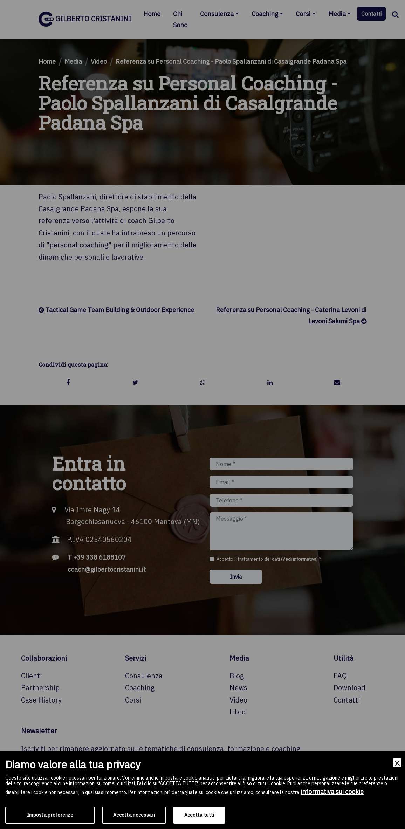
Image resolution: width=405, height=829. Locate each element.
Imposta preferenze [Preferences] (50, 815)
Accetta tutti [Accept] (199, 815)
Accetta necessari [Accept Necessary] (134, 815)
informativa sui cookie (332, 792)
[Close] (397, 762)
